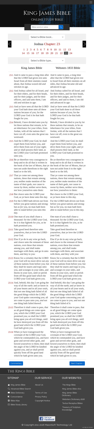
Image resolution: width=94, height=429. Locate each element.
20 (52, 53)
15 (28, 53)
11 (60, 49)
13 (69, 49)
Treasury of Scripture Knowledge (71, 408)
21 (56, 53)
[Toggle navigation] (91, 2)
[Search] (45, 27)
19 (47, 53)
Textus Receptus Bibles (72, 403)
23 (66, 53)
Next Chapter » (77, 363)
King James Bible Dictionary (69, 394)
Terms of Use (41, 393)
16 (33, 53)
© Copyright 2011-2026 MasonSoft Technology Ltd (47, 425)
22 (61, 53)
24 (71, 53)
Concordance (15, 397)
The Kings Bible (69, 385)
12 (65, 49)
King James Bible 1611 (71, 389)
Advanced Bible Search (19, 389)
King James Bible (17, 385)
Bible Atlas (14, 400)
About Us (39, 385)
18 (42, 53)
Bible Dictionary (16, 393)
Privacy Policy (41, 397)
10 (55, 49)
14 (23, 53)
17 (37, 53)
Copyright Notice (42, 400)
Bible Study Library (18, 404)
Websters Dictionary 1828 (73, 399)
